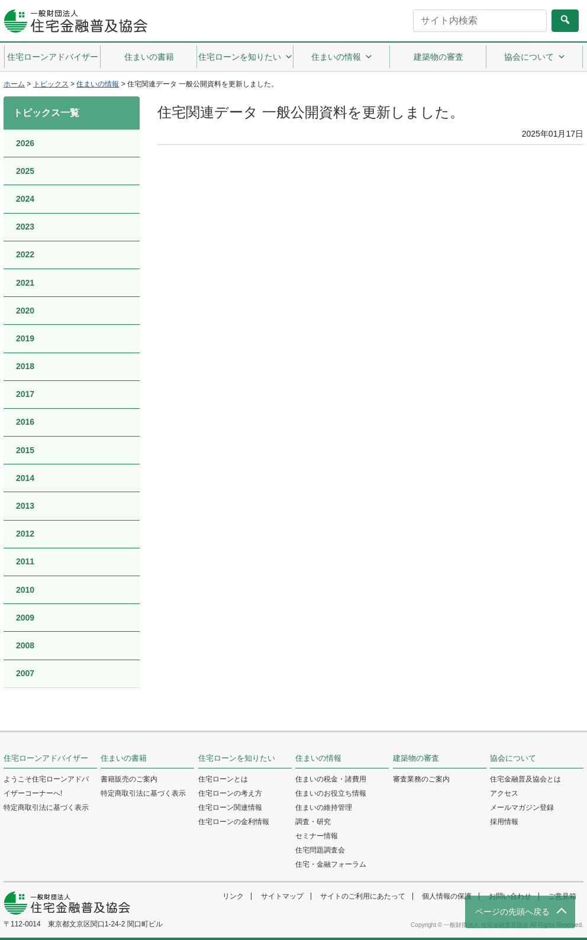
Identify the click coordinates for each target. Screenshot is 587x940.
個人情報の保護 (447, 896)
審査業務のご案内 (421, 779)
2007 (25, 673)
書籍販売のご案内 (129, 779)
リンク (233, 896)
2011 (25, 561)
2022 (25, 254)
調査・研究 (313, 822)
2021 (25, 283)
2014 (25, 478)
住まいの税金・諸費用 (330, 779)
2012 (25, 533)
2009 (25, 617)
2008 (25, 645)
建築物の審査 (438, 57)
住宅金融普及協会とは (525, 779)
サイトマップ (282, 896)
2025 (25, 171)
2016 (25, 422)
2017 (25, 394)
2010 (25, 590)
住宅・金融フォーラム (330, 864)
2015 (25, 450)
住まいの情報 (342, 57)
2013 (25, 506)
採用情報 (504, 822)
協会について (535, 57)
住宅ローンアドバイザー (52, 57)
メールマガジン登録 (522, 807)
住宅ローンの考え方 (230, 793)
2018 (25, 366)
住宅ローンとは (223, 779)
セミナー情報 (316, 836)
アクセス (504, 793)
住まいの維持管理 (323, 807)
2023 (25, 226)
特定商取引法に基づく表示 (46, 807)
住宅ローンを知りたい (245, 57)
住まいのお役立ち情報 (330, 793)
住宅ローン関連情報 (230, 807)
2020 (25, 310)
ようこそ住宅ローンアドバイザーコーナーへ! (46, 786)
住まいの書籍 (149, 57)
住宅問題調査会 (320, 850)
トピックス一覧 (46, 113)
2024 (25, 198)
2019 (25, 338)
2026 (25, 143)
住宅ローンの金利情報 (233, 822)
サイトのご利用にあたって (362, 896)
